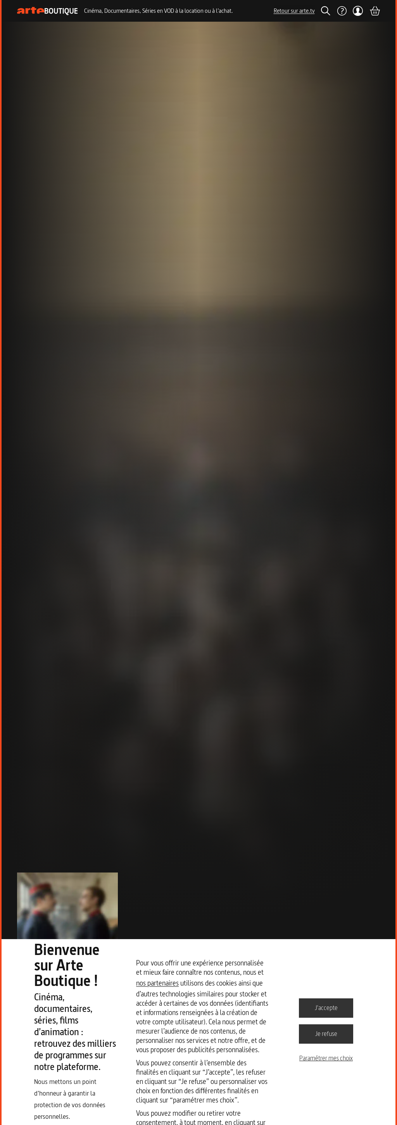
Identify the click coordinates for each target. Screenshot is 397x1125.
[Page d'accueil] (47, 11)
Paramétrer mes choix (326, 1058)
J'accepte (326, 1007)
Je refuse (326, 1033)
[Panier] (374, 11)
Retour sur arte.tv (294, 11)
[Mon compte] (358, 11)
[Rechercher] (325, 11)
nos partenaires (157, 983)
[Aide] (342, 11)
